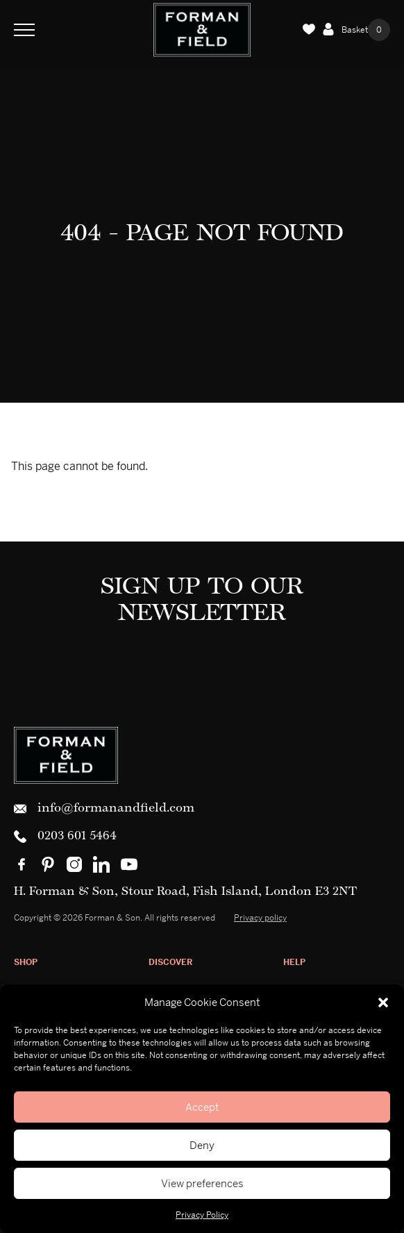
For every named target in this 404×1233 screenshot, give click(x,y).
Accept (202, 1107)
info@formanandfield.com (104, 808)
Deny (202, 1145)
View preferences (202, 1183)
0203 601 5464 (65, 836)
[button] (383, 1002)
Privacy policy (260, 917)
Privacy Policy (202, 1215)
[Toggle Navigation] (24, 30)
